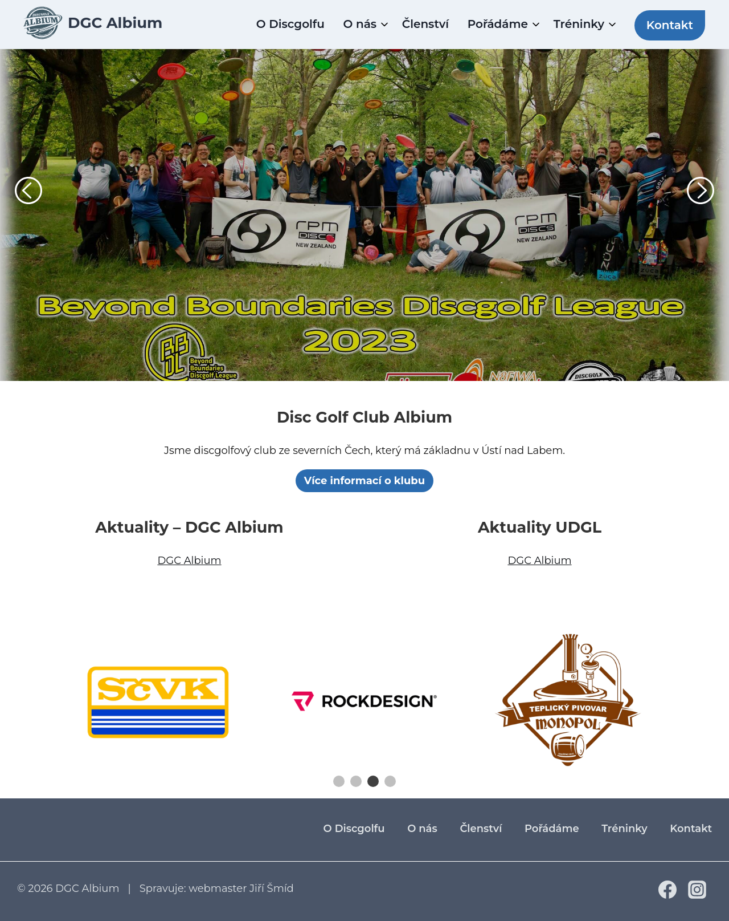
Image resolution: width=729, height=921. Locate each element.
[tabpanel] (159, 701)
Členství (425, 24)
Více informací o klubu (364, 480)
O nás (360, 24)
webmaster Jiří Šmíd (241, 888)
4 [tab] (390, 781)
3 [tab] (373, 781)
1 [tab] (339, 781)
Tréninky (579, 24)
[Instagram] (697, 895)
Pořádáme (498, 24)
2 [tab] (356, 781)
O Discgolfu (290, 24)
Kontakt (669, 25)
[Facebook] (667, 895)
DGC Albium (189, 560)
